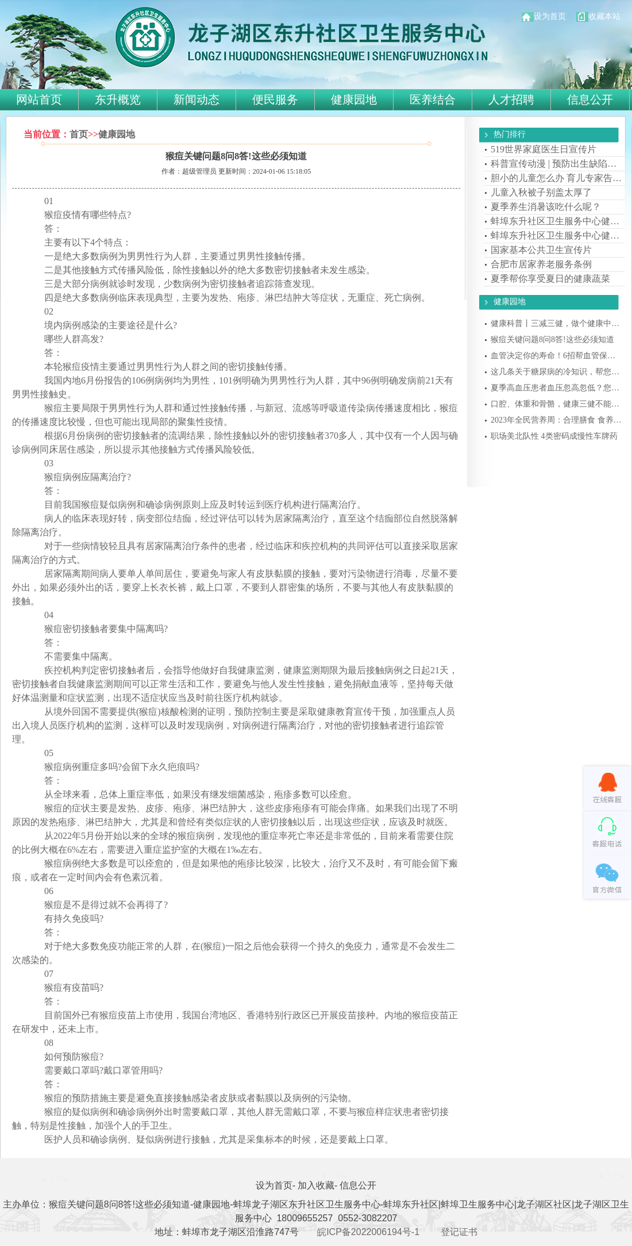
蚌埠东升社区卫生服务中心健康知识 (557, 235)
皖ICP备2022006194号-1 (368, 1232)
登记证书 (459, 1232)
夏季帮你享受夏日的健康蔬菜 (550, 278)
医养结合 (433, 99)
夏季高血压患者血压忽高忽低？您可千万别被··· (557, 388)
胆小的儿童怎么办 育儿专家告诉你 (557, 178)
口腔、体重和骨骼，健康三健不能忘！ (557, 404)
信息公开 (590, 99)
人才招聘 (511, 99)
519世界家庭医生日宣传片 (543, 149)
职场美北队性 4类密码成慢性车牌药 (554, 436)
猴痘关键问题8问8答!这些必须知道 (552, 339)
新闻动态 (196, 99)
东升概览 (118, 99)
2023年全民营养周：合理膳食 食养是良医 (557, 420)
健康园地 (354, 99)
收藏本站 (598, 16)
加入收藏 (316, 1185)
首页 (79, 134)
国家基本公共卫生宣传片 (541, 250)
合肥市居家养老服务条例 (541, 264)
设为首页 (544, 16)
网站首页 (39, 99)
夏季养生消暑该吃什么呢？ (546, 207)
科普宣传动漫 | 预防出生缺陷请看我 (557, 163)
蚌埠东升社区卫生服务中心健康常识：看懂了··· (557, 221)
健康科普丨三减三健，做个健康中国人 (557, 323)
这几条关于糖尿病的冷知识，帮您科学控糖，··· (557, 371)
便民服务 (275, 99)
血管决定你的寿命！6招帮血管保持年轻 (557, 355)
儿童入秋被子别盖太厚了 (541, 192)
